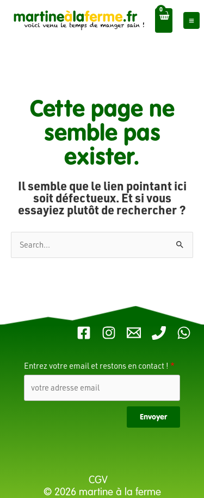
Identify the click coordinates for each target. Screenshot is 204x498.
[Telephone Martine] (159, 333)
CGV (99, 479)
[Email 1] (134, 333)
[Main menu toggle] (191, 20)
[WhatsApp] (184, 333)
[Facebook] (84, 333)
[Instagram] (109, 333)
